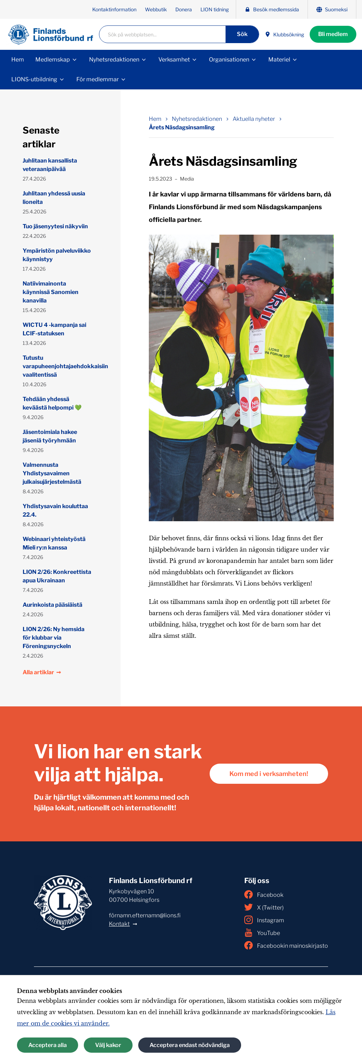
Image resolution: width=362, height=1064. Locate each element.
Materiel (279, 59)
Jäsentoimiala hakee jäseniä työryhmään (50, 436)
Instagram (264, 920)
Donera (183, 9)
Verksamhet (174, 59)
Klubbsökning (284, 34)
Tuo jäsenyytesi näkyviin (55, 226)
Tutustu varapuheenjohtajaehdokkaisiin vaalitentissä (57, 366)
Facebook (264, 894)
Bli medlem (333, 34)
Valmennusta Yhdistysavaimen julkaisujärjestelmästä (52, 473)
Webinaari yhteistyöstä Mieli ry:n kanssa (54, 543)
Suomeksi (332, 9)
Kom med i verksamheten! (268, 773)
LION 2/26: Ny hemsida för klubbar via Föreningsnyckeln (53, 637)
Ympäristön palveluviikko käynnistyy (57, 255)
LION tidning (214, 9)
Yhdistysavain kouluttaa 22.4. (55, 510)
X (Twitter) (264, 907)
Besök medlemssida (272, 9)
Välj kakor (108, 1045)
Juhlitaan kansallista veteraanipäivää (50, 164)
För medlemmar (97, 79)
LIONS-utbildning (34, 79)
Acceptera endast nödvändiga (190, 1045)
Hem (17, 59)
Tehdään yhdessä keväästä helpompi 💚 (52, 403)
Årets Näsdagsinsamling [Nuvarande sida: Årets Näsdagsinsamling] (182, 127)
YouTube (262, 932)
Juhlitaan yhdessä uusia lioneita (54, 197)
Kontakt (119, 924)
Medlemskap (52, 59)
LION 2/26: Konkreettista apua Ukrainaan (57, 576)
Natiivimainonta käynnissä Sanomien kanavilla (50, 292)
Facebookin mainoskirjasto (286, 945)
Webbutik (156, 9)
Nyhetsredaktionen (114, 59)
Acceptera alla (47, 1045)
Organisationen (229, 59)
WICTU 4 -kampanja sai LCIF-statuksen (54, 329)
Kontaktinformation (114, 9)
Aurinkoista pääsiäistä (52, 604)
